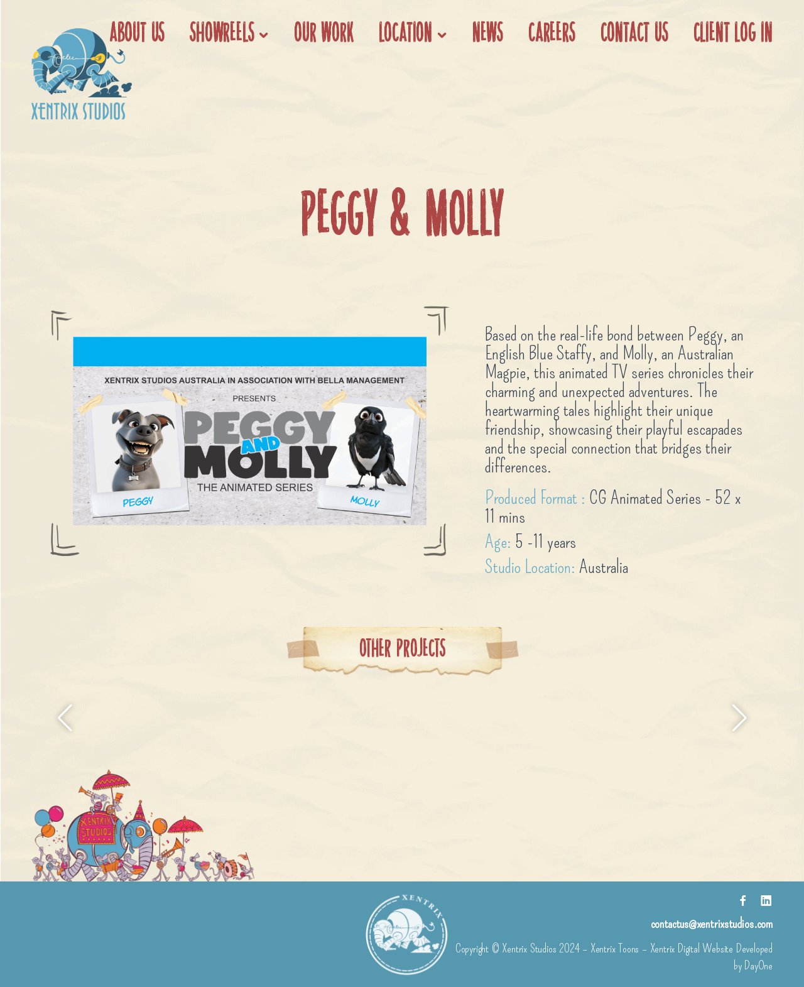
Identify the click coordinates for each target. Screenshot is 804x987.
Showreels (222, 34)
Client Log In (733, 34)
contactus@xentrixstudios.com (712, 923)
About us (137, 34)
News (487, 34)
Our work (323, 34)
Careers (551, 34)
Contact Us (634, 34)
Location (405, 34)
